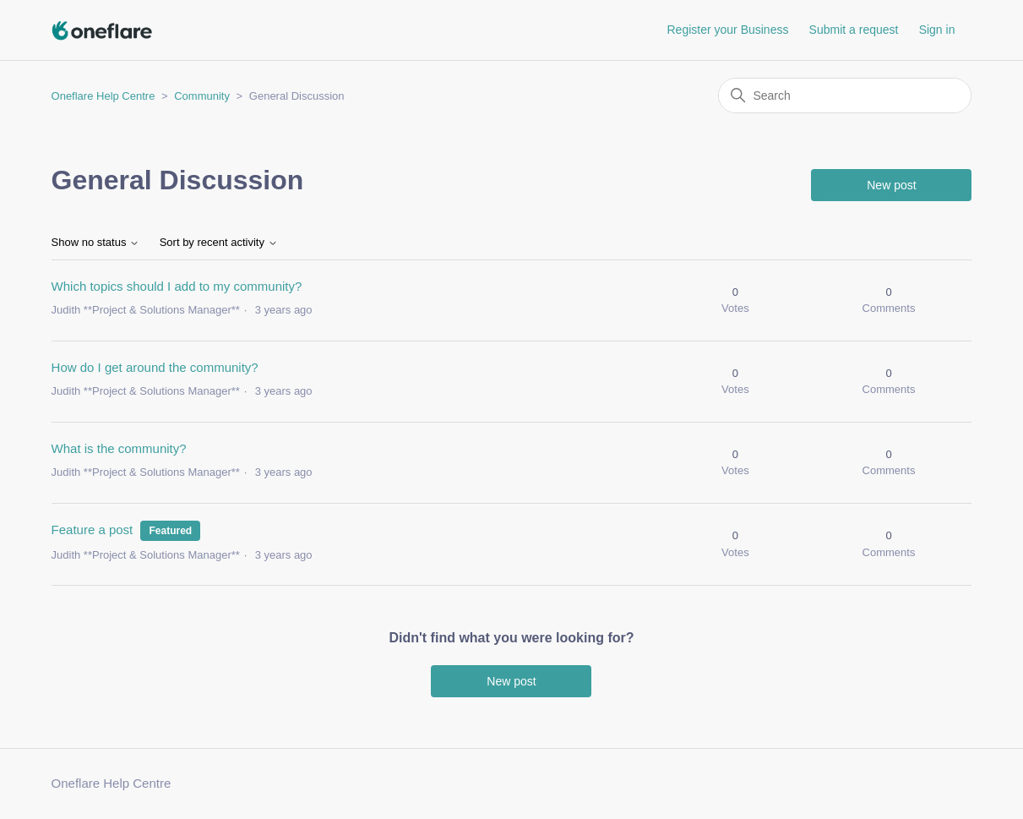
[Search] (845, 95)
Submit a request (854, 29)
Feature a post (92, 529)
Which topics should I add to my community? (177, 286)
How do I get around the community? (155, 367)
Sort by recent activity (219, 242)
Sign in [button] (937, 29)
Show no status (96, 242)
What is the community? (119, 448)
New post (891, 185)
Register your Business (727, 29)
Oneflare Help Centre (103, 96)
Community (202, 96)
